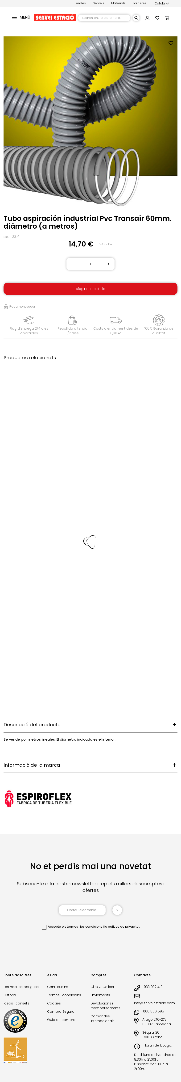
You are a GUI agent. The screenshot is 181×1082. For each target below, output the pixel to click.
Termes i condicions (64, 995)
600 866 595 (153, 1011)
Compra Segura (60, 1011)
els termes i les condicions (82, 926)
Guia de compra (61, 1019)
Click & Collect (102, 986)
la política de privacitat (122, 926)
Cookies (54, 1003)
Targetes (139, 3)
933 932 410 (153, 986)
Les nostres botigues (21, 986)
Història (10, 995)
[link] (147, 18)
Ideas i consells (16, 1003)
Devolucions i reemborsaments (105, 1005)
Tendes (80, 3)
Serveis (98, 3)
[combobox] (104, 18)
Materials (118, 3)
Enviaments (100, 995)
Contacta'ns (57, 986)
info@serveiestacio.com (154, 1003)
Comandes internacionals (102, 1018)
